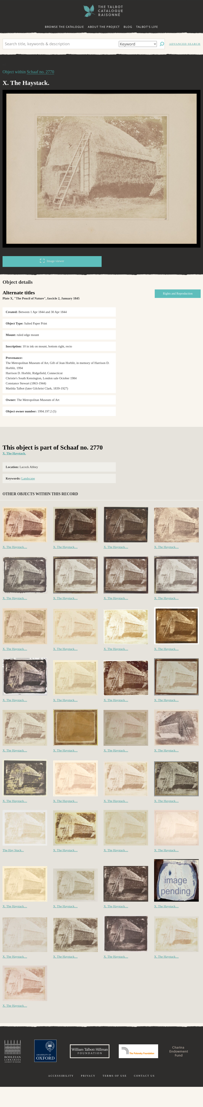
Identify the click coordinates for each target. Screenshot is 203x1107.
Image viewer (52, 261)
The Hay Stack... (13, 850)
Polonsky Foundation (161, 1051)
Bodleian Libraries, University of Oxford (29, 1051)
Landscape (28, 478)
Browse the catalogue (64, 27)
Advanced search (184, 43)
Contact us (144, 1095)
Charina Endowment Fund (101, 1075)
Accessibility (61, 1095)
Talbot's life (147, 27)
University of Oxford (63, 1051)
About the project (104, 27)
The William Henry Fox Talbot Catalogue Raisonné (101, 10)
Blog (128, 27)
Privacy (88, 1095)
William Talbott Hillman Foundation (109, 1051)
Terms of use (115, 1095)
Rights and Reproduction (177, 293)
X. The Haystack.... (15, 547)
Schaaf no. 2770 (40, 71)
